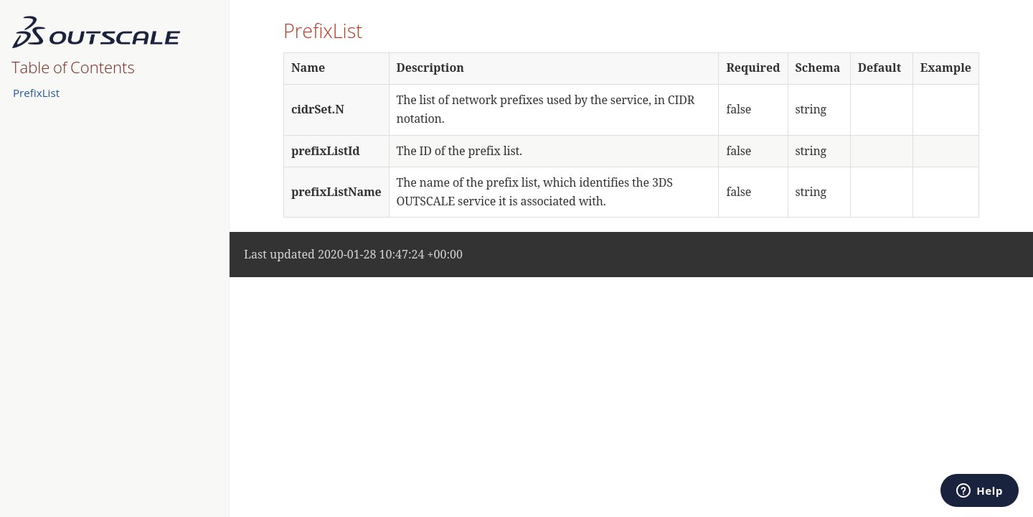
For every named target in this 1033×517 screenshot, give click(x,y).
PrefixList (36, 92)
